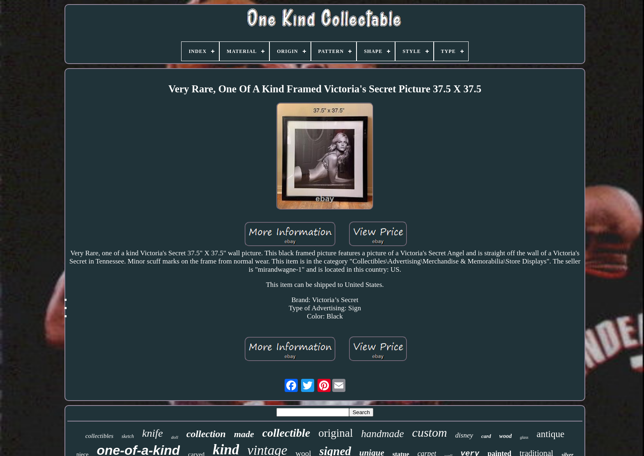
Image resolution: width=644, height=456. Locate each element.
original (335, 433)
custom (429, 432)
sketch (128, 436)
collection (206, 434)
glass (524, 437)
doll (174, 437)
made (244, 434)
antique (551, 434)
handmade (382, 433)
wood (505, 436)
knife (152, 433)
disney (464, 435)
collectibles (99, 436)
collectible (286, 432)
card (486, 436)
